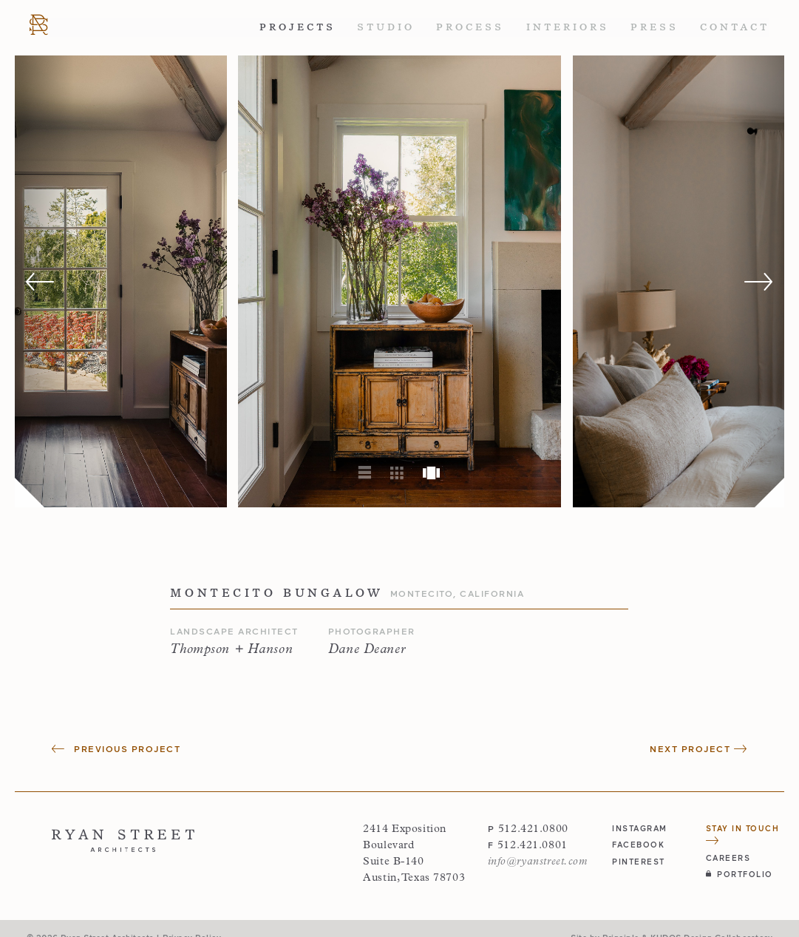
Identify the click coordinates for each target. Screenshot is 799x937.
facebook (638, 844)
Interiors (567, 27)
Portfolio (739, 874)
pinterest (638, 861)
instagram (639, 828)
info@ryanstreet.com (538, 861)
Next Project (698, 748)
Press (654, 27)
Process (470, 27)
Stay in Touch (743, 834)
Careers (728, 857)
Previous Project (116, 748)
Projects (297, 27)
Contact (734, 27)
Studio (386, 27)
